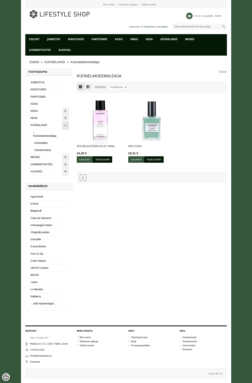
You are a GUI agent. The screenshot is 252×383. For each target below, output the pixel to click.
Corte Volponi (38, 260)
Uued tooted (189, 345)
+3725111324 (37, 349)
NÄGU (134, 39)
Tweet (222, 71)
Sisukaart (187, 349)
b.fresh (35, 203)
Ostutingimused (139, 337)
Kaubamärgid (189, 337)
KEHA (149, 39)
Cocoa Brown (38, 246)
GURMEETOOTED (40, 50)
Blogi (133, 341)
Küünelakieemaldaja (84, 62)
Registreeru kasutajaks (156, 26)
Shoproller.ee (216, 373)
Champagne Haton (41, 225)
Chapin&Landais (40, 232)
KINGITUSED (76, 39)
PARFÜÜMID (99, 39)
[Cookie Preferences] (6, 377)
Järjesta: (101, 87)
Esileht (34, 39)
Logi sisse (134, 26)
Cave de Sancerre (41, 218)
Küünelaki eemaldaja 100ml (96, 146)
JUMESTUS (53, 39)
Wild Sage (135, 146)
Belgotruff (36, 210)
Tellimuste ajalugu (128, 4)
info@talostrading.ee (41, 355)
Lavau (34, 282)
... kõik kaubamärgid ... (44, 303)
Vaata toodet (102, 159)
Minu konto (109, 4)
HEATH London (39, 267)
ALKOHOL (65, 50)
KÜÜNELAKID (168, 39)
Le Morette (37, 289)
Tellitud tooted (149, 4)
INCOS (35, 275)
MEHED (189, 39)
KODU (119, 39)
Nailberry (36, 296)
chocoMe (36, 239)
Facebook (35, 361)
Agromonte (37, 196)
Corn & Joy (37, 253)
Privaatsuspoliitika (140, 345)
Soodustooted (190, 341)
